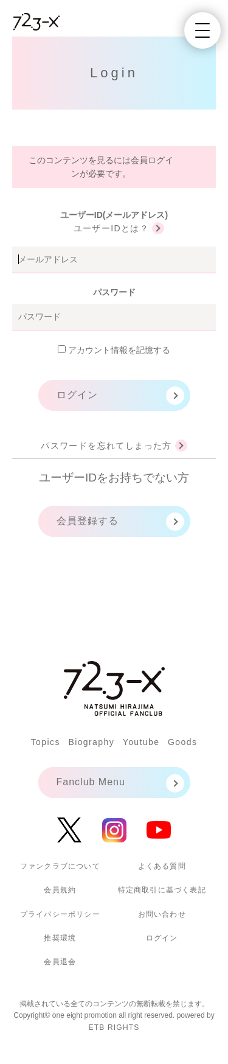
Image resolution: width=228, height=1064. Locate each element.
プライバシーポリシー (60, 914)
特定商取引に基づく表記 (162, 890)
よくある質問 (162, 866)
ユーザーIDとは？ (112, 228)
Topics (45, 742)
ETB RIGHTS (113, 1027)
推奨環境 (60, 938)
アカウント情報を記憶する (114, 350)
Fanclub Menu (91, 782)
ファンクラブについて (60, 866)
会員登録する (88, 521)
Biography (91, 742)
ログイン (77, 395)
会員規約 (60, 890)
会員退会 (60, 961)
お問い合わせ (162, 914)
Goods (182, 742)
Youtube (141, 742)
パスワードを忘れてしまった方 (106, 445)
